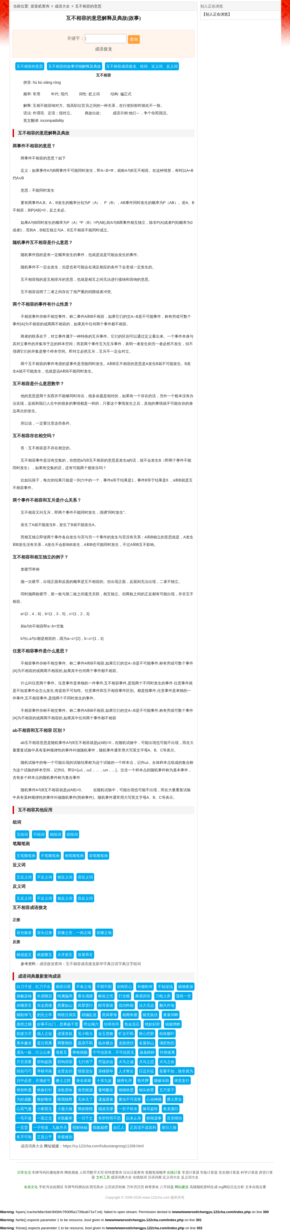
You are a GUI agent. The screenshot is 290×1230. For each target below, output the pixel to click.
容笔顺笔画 (98, 855)
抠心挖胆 (146, 1033)
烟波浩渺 (105, 1109)
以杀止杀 (133, 1118)
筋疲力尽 (24, 1033)
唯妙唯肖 (44, 1099)
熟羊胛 (143, 1080)
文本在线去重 (255, 1187)
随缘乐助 (161, 1080)
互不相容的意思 (88, 6)
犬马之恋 (146, 1062)
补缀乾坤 (144, 986)
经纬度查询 (113, 1172)
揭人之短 (44, 1033)
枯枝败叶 (166, 1033)
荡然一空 (183, 996)
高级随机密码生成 (204, 1187)
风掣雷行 (85, 1005)
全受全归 (64, 1071)
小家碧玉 (44, 1109)
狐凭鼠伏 (150, 1015)
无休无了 (85, 1099)
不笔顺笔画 (50, 855)
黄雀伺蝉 (170, 1015)
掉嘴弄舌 (24, 1005)
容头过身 (44, 932)
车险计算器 (209, 1172)
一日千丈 (85, 1118)
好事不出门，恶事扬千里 (57, 1024)
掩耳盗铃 (150, 1109)
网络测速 (71, 1172)
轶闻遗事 (153, 1118)
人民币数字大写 (91, 1172)
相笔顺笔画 (74, 855)
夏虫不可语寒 (130, 1099)
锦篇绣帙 (172, 1024)
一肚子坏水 (128, 1109)
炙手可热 (24, 1137)
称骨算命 (152, 1187)
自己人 (118, 1127)
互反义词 (24, 898)
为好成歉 (24, 1099)
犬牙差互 (64, 954)
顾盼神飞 (24, 1015)
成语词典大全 (32, 1146)
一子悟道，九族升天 (50, 1127)
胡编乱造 (89, 1015)
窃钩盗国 (44, 1062)
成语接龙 (103, 49)
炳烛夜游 (185, 986)
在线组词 (140, 1177)
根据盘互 (24, 954)
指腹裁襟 (100, 1127)
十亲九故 (104, 1080)
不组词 (39, 834)
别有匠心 (124, 986)
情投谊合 (85, 1071)
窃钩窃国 (64, 1062)
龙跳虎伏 (126, 1043)
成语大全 (62, 6)
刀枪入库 (163, 996)
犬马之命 (166, 1062)
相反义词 (64, 898)
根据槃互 (44, 954)
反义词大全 (190, 1177)
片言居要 (24, 1062)
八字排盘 (167, 1187)
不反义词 (44, 898)
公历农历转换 (115, 1187)
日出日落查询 (133, 1172)
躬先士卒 (44, 1015)
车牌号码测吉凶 (76, 1187)
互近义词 (24, 877)
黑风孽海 (109, 1015)
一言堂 (22, 1127)
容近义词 (85, 877)
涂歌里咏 (64, 1090)
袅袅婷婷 (147, 1052)
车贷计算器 (190, 1172)
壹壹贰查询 (40, 6)
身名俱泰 (83, 1080)
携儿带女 (174, 1099)
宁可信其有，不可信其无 (113, 1052)
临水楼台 (105, 1043)
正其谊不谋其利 (143, 1127)
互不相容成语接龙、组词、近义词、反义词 (142, 66)
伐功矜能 (126, 1005)
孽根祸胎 (79, 1052)
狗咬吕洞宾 (66, 1015)
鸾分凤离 (44, 1043)
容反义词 (85, 898)
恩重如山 (64, 1005)
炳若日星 (63, 986)
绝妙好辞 (152, 1024)
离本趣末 (24, 1043)
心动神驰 (153, 1099)
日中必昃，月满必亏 (33, 1080)
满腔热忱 (166, 1043)
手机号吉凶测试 (51, 1187)
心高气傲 (24, 1109)
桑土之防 (63, 1080)
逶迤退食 (105, 1099)
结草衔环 (111, 1024)
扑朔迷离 (167, 1052)
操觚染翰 (24, 996)
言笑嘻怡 (174, 1118)
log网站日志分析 (231, 1187)
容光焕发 (24, 932)
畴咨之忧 (105, 996)
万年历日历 (135, 1187)
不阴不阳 (104, 986)
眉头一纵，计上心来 (33, 1052)
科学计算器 (249, 1172)
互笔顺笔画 (26, 855)
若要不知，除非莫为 (176, 1071)
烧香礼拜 (124, 1080)
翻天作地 (166, 1005)
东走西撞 (44, 1005)
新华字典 (103, 964)
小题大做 (64, 1109)
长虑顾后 (44, 996)
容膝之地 (104, 932)
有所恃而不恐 (109, 1118)
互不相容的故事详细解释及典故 (74, 66)
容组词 (72, 834)
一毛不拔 (24, 1118)
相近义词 (64, 877)
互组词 (22, 834)
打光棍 (124, 996)
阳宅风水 (97, 1187)
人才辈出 (126, 1071)
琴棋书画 (44, 1071)
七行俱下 (85, 1062)
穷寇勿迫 (105, 1062)
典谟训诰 (142, 996)
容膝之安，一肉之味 (74, 932)
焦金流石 (132, 1024)
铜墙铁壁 (126, 1090)
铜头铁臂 (146, 1090)
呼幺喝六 (91, 1024)
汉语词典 (155, 1177)
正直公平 (44, 1137)
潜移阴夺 (105, 1071)
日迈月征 (146, 1071)
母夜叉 (61, 1052)
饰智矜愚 (24, 1090)
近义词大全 (171, 1177)
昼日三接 (169, 1127)
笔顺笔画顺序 (155, 1172)
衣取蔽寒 (64, 1118)
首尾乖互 (85, 954)
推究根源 (85, 1090)
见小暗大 (85, 1033)
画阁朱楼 (129, 1015)
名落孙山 (146, 1043)
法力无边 (146, 1005)
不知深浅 (165, 986)
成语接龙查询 (50, 964)
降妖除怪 (85, 1109)
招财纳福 (79, 1127)
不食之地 (83, 986)
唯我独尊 (64, 1099)
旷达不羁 (126, 1033)
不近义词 (44, 877)
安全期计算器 (229, 1172)
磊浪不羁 (85, 1043)
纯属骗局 (64, 996)
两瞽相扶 (64, 1043)
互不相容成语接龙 (81, 964)
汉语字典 (118, 964)
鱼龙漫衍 (170, 1109)
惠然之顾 (24, 1024)
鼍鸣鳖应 (105, 1090)
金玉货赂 (105, 1033)
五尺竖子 (166, 1090)
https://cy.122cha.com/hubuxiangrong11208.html (103, 1146)
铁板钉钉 (44, 1090)
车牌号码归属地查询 (47, 1172)
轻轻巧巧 (24, 1071)
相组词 (55, 834)
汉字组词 (133, 964)
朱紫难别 (64, 1137)
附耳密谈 (105, 1005)
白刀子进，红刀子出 (33, 986)
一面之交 (44, 1118)
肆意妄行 (181, 1080)
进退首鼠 (64, 1033)
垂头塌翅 (85, 996)
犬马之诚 (126, 1062)
